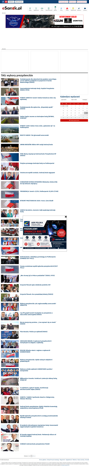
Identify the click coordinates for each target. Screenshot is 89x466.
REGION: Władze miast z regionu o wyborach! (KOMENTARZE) (35, 351)
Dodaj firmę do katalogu (53, 459)
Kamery (85, 9)
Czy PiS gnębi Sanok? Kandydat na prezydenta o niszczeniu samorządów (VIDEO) (36, 313)
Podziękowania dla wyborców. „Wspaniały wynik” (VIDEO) (36, 108)
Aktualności (19, 2)
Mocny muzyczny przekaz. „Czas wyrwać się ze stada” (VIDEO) (38, 323)
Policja (67, 9)
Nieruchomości (49, 9)
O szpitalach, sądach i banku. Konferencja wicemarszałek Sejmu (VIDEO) (34, 388)
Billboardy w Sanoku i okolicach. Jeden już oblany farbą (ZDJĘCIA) (38, 379)
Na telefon (55, 8)
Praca (42, 9)
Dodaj (30, 9)
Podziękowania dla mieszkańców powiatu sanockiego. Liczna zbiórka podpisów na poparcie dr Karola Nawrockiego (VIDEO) (38, 80)
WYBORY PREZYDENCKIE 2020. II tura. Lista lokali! (36, 201)
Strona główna (42, 459)
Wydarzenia (73, 9)
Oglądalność (69, 459)
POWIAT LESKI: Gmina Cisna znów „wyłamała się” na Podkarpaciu (37, 126)
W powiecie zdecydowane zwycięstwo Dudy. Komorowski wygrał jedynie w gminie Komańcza (39, 426)
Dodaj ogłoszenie (63, 1)
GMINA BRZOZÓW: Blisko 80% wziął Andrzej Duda (36, 144)
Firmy (61, 9)
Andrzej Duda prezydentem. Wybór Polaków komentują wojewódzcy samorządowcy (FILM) (38, 407)
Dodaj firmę (72, 1)
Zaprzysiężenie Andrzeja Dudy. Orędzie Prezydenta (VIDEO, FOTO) (37, 89)
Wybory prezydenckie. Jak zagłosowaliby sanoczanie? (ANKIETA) (38, 304)
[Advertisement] (44, 38)
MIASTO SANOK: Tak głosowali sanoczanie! (34, 135)
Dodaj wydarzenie (81, 1)
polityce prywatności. (66, 465)
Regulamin (62, 459)
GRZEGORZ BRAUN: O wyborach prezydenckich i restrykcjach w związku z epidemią (36, 342)
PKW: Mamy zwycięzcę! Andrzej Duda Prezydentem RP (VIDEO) (38, 154)
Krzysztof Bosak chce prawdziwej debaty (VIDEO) (36, 294)
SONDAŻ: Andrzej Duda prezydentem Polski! (34, 444)
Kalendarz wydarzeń (70, 96)
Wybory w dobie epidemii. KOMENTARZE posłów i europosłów (36, 370)
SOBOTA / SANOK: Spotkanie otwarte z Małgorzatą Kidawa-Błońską (37, 398)
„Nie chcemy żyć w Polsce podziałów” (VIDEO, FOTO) (37, 275)
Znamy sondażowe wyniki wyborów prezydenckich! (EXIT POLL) (39, 267)
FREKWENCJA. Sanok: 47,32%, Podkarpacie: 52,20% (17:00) (39, 191)
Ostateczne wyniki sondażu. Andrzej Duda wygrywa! (37, 173)
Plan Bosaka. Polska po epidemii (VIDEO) (33, 332)
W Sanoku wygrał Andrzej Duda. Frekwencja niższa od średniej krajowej (38, 435)
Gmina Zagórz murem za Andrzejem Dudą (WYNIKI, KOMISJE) (37, 117)
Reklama (11, 2)
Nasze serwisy (80, 459)
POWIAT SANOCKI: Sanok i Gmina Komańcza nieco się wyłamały (38, 98)
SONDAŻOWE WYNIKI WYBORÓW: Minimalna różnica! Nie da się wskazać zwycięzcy (38, 182)
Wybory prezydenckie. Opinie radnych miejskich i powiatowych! (36, 360)
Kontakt (87, 459)
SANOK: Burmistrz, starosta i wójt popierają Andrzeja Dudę (37, 211)
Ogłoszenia (36, 9)
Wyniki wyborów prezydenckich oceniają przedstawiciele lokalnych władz (39, 416)
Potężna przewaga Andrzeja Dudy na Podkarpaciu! (37, 163)
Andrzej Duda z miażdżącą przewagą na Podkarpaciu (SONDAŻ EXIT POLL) (38, 257)
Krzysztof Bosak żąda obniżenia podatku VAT (35, 285)
